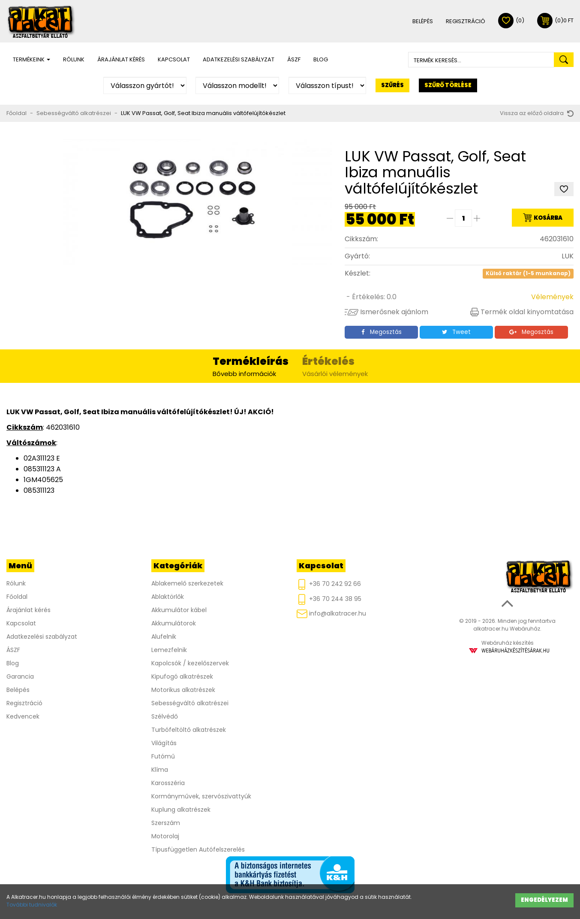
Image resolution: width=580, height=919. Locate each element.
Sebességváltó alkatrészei (73, 113)
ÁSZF (294, 59)
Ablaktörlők (167, 596)
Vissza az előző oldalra (537, 113)
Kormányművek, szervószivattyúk (201, 796)
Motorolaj (165, 836)
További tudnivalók (31, 904)
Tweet (456, 332)
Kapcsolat (174, 59)
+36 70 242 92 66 (329, 584)
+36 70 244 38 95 (329, 599)
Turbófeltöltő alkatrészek (188, 729)
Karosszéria (168, 783)
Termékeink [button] (31, 59)
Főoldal (16, 113)
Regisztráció (465, 21)
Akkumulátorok (173, 623)
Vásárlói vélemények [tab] (335, 366)
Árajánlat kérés (121, 59)
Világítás (164, 743)
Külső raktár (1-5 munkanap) (528, 273)
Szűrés (392, 85)
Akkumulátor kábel (179, 610)
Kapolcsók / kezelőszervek (190, 663)
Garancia (20, 676)
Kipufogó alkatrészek (182, 676)
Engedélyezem (544, 900)
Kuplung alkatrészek (180, 809)
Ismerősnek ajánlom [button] (386, 312)
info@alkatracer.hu (331, 613)
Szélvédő (164, 716)
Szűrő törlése (448, 85)
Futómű (163, 756)
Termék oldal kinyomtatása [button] (522, 312)
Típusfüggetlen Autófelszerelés (198, 849)
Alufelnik (163, 636)
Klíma (159, 769)
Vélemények (552, 297)
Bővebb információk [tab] (250, 366)
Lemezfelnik (169, 650)
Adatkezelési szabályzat (238, 59)
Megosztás (381, 332)
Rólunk (73, 59)
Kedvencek (22, 716)
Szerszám (165, 823)
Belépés (422, 21)
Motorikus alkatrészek (183, 689)
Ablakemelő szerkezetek (187, 583)
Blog (320, 59)
